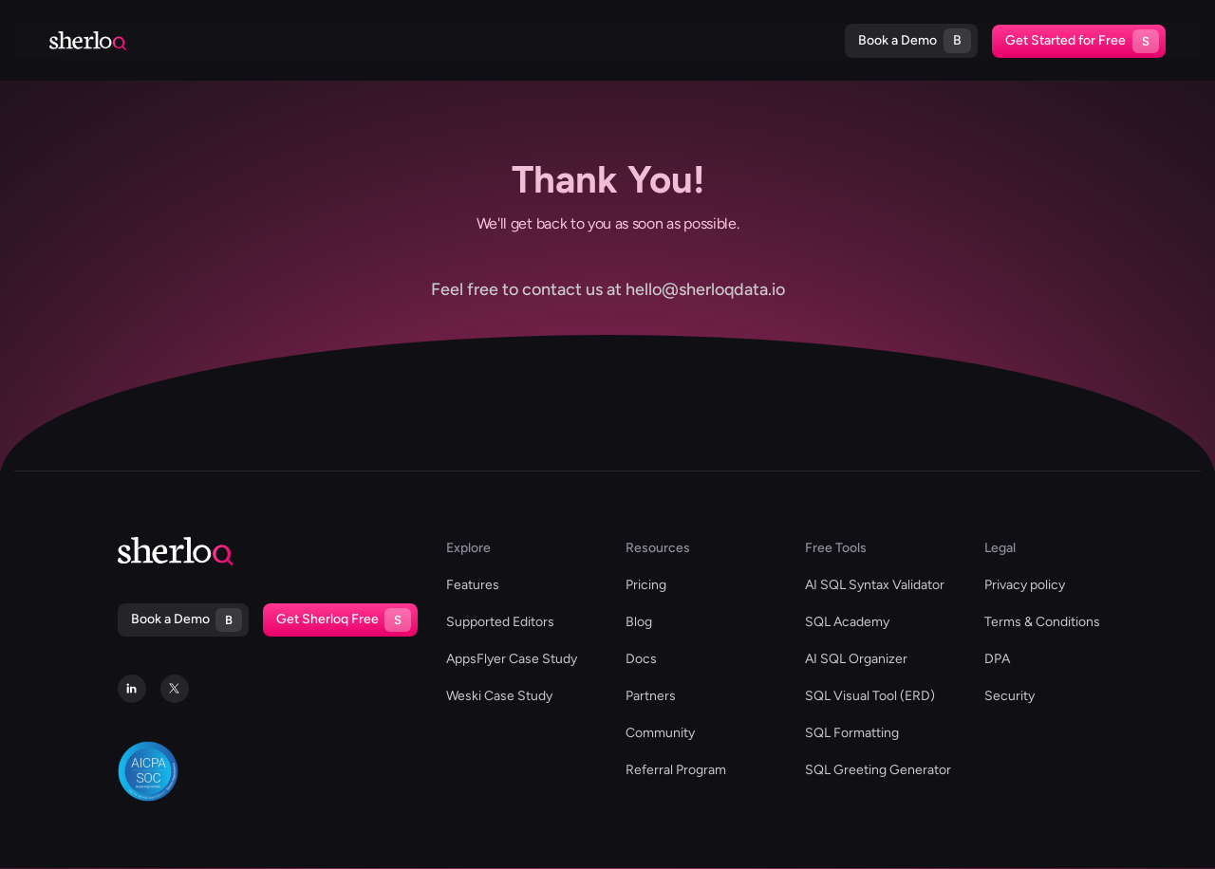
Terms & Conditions (1042, 622)
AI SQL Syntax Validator (874, 585)
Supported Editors (293, 40)
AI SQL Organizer (856, 659)
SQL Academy (847, 622)
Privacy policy (1024, 585)
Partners (651, 696)
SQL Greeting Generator (878, 770)
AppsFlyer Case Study (511, 659)
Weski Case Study (499, 696)
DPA (997, 659)
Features (472, 585)
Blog (651, 40)
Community (660, 733)
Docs (712, 40)
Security (1009, 696)
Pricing (780, 40)
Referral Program (676, 770)
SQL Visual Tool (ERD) (870, 696)
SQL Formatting (852, 733)
